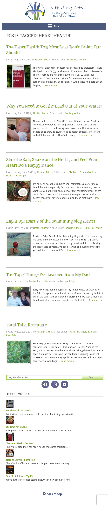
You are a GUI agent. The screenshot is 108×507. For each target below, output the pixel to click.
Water (99, 228)
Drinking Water (72, 113)
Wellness (83, 60)
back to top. (53, 494)
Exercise (69, 228)
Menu (54, 26)
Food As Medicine (89, 172)
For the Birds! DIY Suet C (19, 411)
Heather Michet (43, 60)
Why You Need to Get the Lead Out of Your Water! (54, 106)
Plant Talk (11, 335)
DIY (70, 172)
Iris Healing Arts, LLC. (54, 11)
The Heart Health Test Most (20, 443)
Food (75, 172)
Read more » (50, 85)
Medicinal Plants (89, 332)
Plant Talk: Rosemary (26, 324)
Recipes (23, 176)
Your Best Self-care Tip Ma (19, 476)
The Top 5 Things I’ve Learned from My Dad (48, 274)
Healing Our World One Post (20, 460)
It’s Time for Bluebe (16, 427)
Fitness (77, 228)
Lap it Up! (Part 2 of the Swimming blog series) (50, 221)
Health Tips (72, 60)
